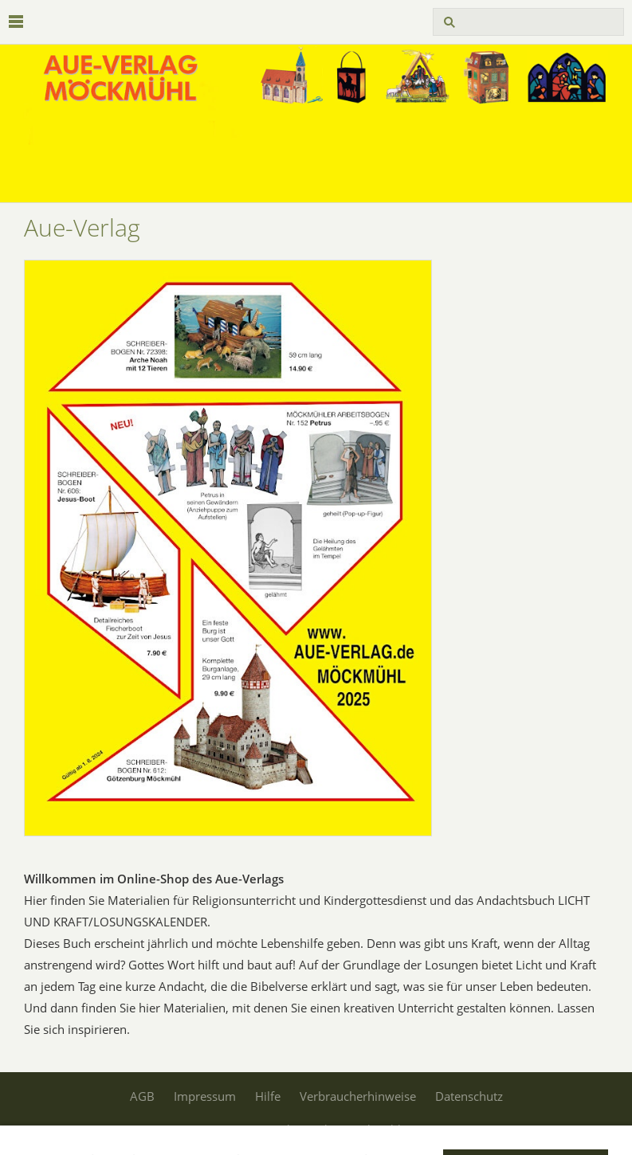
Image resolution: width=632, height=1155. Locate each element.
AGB (142, 1096)
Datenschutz (469, 1096)
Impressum (205, 1096)
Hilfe (268, 1096)
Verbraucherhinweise (358, 1096)
